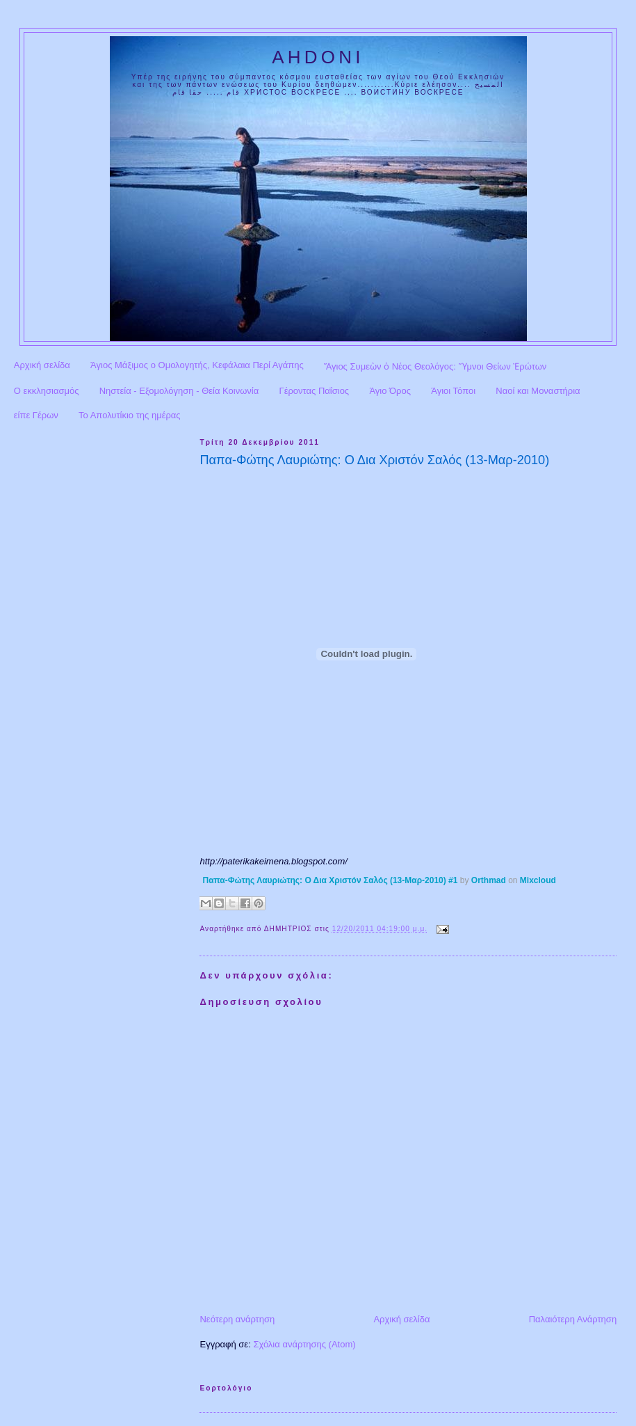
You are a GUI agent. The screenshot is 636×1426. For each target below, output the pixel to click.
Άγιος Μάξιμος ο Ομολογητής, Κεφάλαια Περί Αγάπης (197, 365)
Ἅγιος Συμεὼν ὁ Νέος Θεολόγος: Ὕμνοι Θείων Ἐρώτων (435, 366)
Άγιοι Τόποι (453, 391)
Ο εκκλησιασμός (46, 391)
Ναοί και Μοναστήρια (538, 391)
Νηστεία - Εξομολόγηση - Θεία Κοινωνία (179, 391)
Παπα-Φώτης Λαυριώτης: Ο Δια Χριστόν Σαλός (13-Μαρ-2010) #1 (329, 880)
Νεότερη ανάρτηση (237, 1319)
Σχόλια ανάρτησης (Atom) (304, 1344)
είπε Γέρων (36, 415)
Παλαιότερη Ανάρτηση (573, 1319)
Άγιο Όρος (390, 391)
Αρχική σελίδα (42, 365)
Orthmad (488, 880)
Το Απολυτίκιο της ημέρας (130, 415)
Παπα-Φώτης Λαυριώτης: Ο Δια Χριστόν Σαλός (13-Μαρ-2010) (374, 460)
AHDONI (318, 57)
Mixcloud (538, 880)
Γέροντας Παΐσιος (314, 391)
